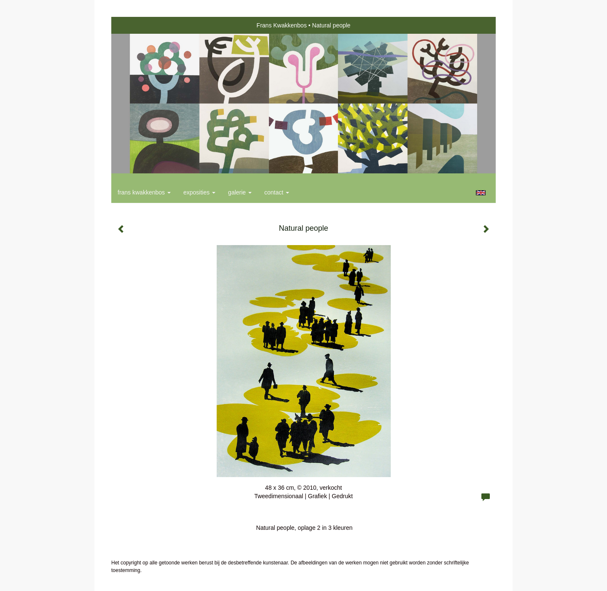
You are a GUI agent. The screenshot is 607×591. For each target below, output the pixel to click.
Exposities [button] (199, 192)
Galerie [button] (240, 192)
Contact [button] (276, 192)
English (481, 192)
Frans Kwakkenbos (282, 25)
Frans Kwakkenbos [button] (144, 192)
